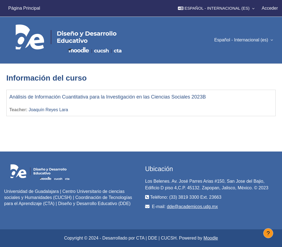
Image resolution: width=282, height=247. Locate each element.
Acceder (270, 8)
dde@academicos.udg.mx (192, 206)
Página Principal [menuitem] (24, 8)
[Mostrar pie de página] (268, 233)
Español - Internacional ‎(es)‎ (241, 40)
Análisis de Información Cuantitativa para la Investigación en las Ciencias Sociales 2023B (107, 97)
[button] (216, 8)
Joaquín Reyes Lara (48, 109)
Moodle (211, 238)
